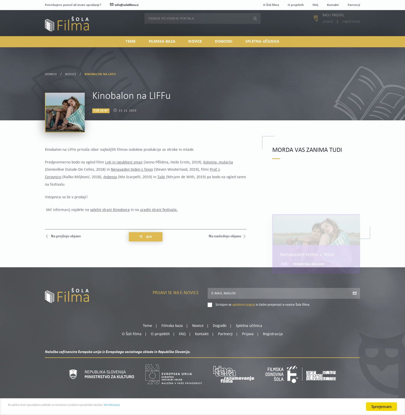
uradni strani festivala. (159, 210)
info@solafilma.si (124, 5)
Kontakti (333, 5)
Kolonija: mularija (218, 162)
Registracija (351, 32)
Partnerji (354, 5)
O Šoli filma (271, 5)
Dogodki (223, 51)
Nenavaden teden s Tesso (132, 170)
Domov (51, 74)
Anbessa (110, 177)
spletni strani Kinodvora (110, 210)
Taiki (161, 177)
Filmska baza (162, 51)
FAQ (315, 5)
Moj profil (333, 26)
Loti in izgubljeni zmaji (124, 162)
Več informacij (173, 407)
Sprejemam (381, 406)
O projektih (296, 5)
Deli (145, 237)
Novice (195, 51)
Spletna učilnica (262, 51)
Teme (131, 51)
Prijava (328, 32)
